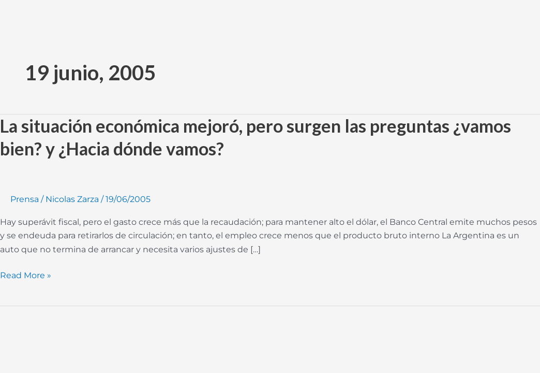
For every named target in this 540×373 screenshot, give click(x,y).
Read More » (25, 275)
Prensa (24, 199)
